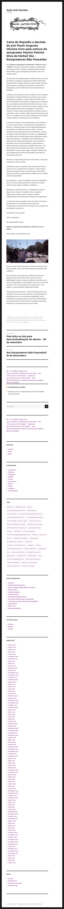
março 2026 (12, 645)
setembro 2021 (13, 659)
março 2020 (12, 693)
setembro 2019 (13, 707)
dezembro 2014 (13, 791)
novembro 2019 (13, 703)
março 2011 (11, 846)
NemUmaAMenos (31, 548)
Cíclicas (10, 629)
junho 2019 (12, 714)
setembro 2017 (13, 756)
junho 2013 (11, 825)
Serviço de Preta (13, 594)
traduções (11, 488)
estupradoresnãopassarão (13, 318)
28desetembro (21, 507)
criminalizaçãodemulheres (16, 517)
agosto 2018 (12, 737)
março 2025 (12, 647)
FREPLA (35, 535)
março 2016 (12, 784)
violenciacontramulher (12, 322)
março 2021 (12, 666)
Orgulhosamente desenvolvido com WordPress (30, 904)
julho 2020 (11, 684)
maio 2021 (11, 661)
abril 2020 (11, 691)
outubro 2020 (12, 677)
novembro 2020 (13, 675)
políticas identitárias (18, 552)
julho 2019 (11, 712)
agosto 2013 (12, 821)
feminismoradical (29, 531)
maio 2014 (11, 805)
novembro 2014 (13, 793)
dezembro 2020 (13, 672)
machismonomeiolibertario (16, 545)
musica (38, 545)
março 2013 (12, 830)
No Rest (10, 624)
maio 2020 (11, 689)
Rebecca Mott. (12, 590)
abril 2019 (11, 719)
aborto (30, 507)
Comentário (12, 470)
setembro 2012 (13, 839)
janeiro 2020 (12, 698)
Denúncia (17, 317)
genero (9, 538)
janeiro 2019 (12, 726)
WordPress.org (13, 885)
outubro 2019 (12, 705)
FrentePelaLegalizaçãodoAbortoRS (18, 535)
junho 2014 (11, 802)
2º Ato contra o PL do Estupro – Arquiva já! (20, 375)
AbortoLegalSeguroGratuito (16, 510)
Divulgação (24, 317)
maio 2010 (11, 858)
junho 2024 (12, 649)
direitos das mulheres (35, 524)
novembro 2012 (13, 835)
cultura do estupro (38, 317)
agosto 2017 (12, 758)
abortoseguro (31, 510)
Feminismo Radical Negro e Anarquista (21, 599)
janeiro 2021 (12, 670)
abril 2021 (11, 663)
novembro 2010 (13, 851)
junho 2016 (12, 777)
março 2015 (12, 788)
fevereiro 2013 (12, 832)
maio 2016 (11, 779)
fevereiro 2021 (12, 668)
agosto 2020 (12, 682)
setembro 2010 (13, 853)
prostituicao (11, 555)
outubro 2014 (12, 795)
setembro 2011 (13, 844)
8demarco (10, 507)
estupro (23, 318)
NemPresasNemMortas (15, 548)
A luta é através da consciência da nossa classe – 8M (23, 373)
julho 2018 (11, 740)
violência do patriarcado (29, 562)
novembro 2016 (13, 770)
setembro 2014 (13, 798)
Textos (10, 486)
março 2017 (12, 765)
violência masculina (39, 320)
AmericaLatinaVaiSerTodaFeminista (30, 514)
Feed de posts (12, 881)
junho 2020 (12, 686)
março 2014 (12, 809)
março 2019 (12, 721)
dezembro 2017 (13, 749)
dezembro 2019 (13, 700)
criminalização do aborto (35, 517)
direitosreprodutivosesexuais (16, 528)
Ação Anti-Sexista (17, 10)
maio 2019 (11, 717)
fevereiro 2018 (12, 747)
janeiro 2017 (12, 767)
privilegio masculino (33, 552)
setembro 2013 (13, 818)
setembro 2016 (13, 772)
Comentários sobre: (17, 387)
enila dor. (11, 583)
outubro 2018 (12, 733)
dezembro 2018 (13, 728)
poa (8, 552)
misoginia (34, 318)
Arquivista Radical (14, 592)
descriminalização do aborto (16, 524)
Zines (10, 454)
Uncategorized (13, 491)
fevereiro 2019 (13, 723)
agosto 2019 (12, 710)
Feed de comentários (15, 883)
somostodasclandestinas (15, 559)
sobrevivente (16, 320)
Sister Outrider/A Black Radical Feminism (21, 587)
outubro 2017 (12, 754)
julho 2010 (11, 855)
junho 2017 (11, 763)
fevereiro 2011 (12, 849)
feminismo (28, 318)
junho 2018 (11, 742)
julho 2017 (11, 761)
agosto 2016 (12, 774)
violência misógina (28, 566)
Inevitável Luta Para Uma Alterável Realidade (23, 601)
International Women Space (17, 597)
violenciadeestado (24, 322)
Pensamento (12, 481)
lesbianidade (34, 538)
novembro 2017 (13, 751)
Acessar (10, 878)
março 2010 (12, 862)
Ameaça (10, 626)
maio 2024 (11, 652)
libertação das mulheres (15, 541)
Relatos (10, 484)
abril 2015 (11, 786)
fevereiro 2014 (12, 811)
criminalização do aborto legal (17, 521)
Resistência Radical (14, 608)
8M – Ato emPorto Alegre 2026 (16, 371)
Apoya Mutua (12, 604)
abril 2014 (11, 807)
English (10, 477)
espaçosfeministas (34, 528)
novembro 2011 (13, 842)
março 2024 (12, 654)
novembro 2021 (13, 656)
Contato (10, 449)
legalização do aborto (21, 538)
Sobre (10, 451)
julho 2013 (11, 823)
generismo (43, 535)
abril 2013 (11, 828)
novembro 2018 (13, 730)
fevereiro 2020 (13, 696)
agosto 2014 (12, 800)
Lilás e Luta (12, 606)
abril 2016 (11, 781)
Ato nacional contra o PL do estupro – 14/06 (21, 378)
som (39, 555)
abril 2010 (11, 860)
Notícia (30, 317)
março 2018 (12, 744)
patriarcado (42, 548)
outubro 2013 (12, 816)
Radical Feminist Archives (16, 585)
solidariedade (24, 320)
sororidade (31, 320)
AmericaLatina (12, 514)
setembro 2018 (13, 735)
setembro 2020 (13, 679)
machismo (28, 541)
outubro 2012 (12, 837)
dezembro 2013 (13, 814)
